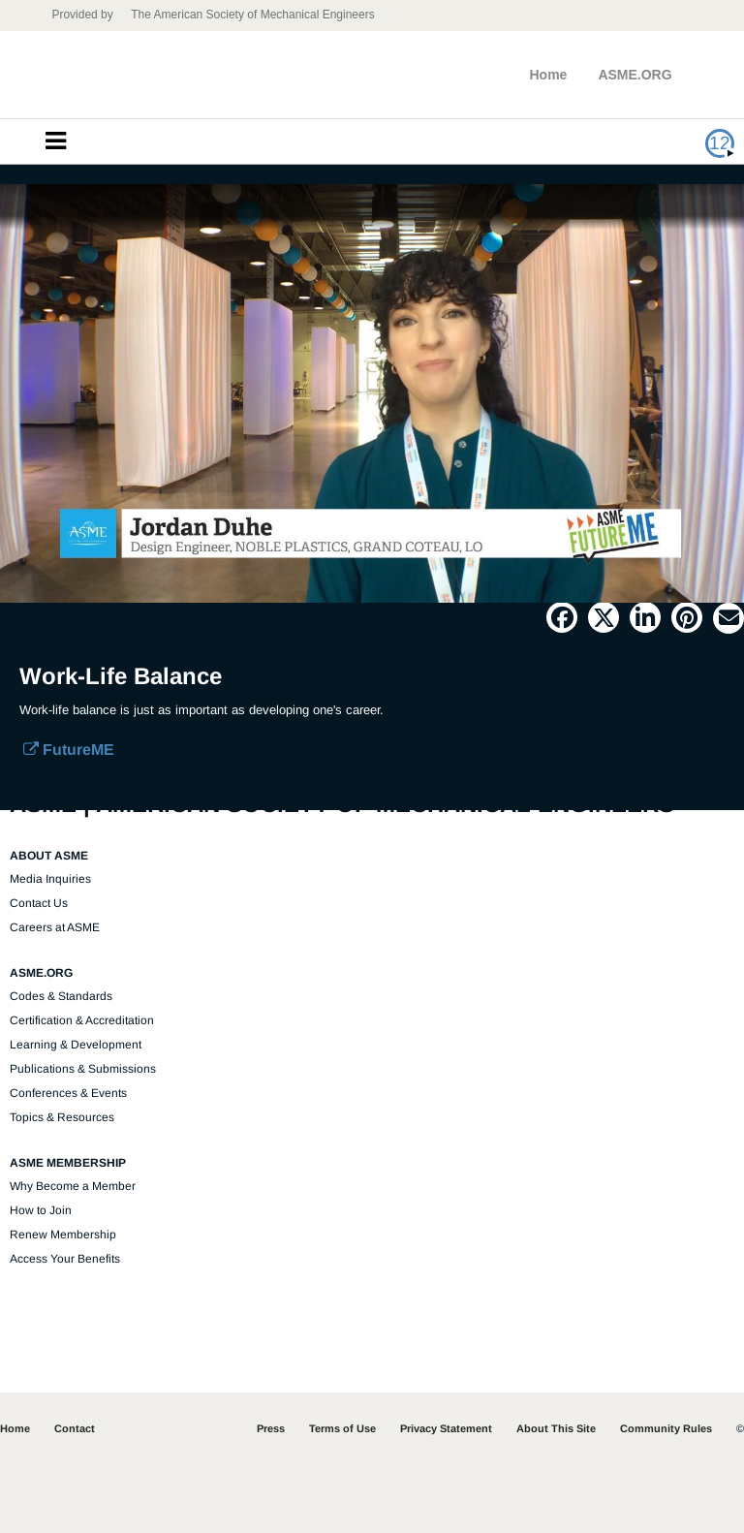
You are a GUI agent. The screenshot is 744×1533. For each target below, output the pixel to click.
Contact (74, 1428)
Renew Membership (63, 1234)
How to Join (41, 1210)
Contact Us (39, 903)
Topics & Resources (62, 1117)
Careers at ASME (55, 927)
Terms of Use (342, 1428)
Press (271, 1428)
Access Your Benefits (65, 1259)
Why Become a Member (73, 1186)
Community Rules (666, 1428)
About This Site (556, 1428)
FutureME (68, 749)
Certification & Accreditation (82, 1020)
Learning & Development (75, 1044)
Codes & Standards (61, 996)
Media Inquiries (50, 879)
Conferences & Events (68, 1093)
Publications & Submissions (83, 1069)
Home (548, 74)
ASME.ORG (634, 74)
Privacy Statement (446, 1428)
